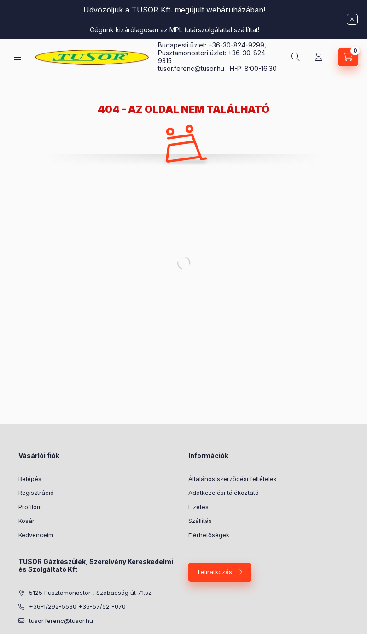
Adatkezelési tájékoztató (223, 492)
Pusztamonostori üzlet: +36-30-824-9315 (213, 57)
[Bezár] (352, 19)
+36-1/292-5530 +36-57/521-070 (77, 606)
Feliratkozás (215, 571)
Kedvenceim (35, 535)
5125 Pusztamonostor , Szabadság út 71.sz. (91, 592)
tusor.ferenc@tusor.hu (194, 68)
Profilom (30, 507)
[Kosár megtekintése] (348, 57)
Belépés (29, 478)
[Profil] (318, 57)
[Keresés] (295, 57)
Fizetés (198, 507)
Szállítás (200, 520)
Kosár (26, 520)
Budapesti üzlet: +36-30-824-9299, (213, 45)
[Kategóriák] (17, 57)
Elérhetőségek (208, 535)
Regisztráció (36, 492)
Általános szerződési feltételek (232, 478)
